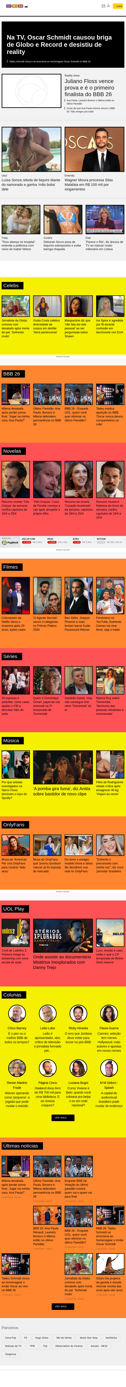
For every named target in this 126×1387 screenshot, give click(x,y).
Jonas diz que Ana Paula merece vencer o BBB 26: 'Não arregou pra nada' (91, 110)
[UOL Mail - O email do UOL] (103, 6)
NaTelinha (111, 1338)
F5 (25, 1338)
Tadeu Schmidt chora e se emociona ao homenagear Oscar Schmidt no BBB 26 (49, 61)
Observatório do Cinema (69, 1346)
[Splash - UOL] (22, 6)
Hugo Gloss (41, 1338)
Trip (45, 1346)
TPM (32, 1346)
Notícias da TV (13, 1346)
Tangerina (10, 1354)
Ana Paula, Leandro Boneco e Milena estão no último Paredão (90, 102)
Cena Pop (10, 1338)
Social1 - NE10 (99, 1346)
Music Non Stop (88, 1338)
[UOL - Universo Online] (43, 7)
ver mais (63, 1118)
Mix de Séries (64, 1338)
